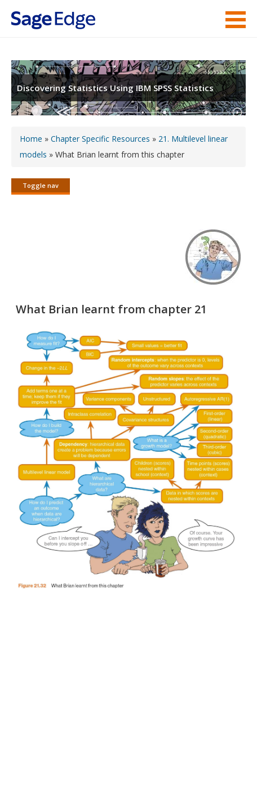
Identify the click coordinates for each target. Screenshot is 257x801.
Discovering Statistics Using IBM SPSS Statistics (115, 87)
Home (31, 138)
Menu (235, 19)
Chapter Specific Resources (100, 138)
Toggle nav (41, 185)
